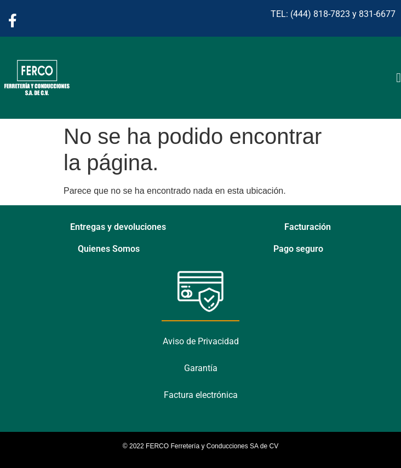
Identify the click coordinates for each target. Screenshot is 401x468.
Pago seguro (298, 249)
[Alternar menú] (398, 77)
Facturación (307, 227)
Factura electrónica (201, 395)
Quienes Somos (109, 249)
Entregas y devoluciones (118, 227)
